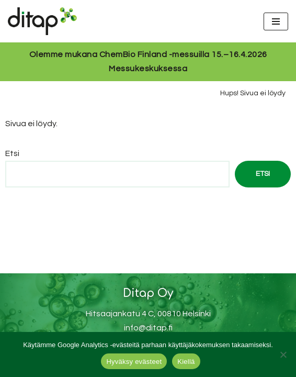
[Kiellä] (283, 354)
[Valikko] (276, 21)
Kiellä (186, 361)
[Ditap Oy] (45, 21)
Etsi (12, 153)
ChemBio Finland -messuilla (154, 54)
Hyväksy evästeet (134, 361)
